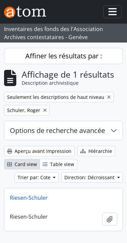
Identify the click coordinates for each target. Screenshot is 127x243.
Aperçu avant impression (39, 151)
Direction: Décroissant (90, 177)
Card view (22, 164)
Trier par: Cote (35, 177)
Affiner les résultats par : (63, 55)
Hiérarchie (96, 151)
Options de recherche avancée (57, 130)
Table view (58, 164)
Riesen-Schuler (29, 197)
